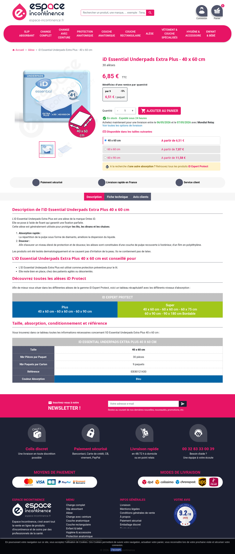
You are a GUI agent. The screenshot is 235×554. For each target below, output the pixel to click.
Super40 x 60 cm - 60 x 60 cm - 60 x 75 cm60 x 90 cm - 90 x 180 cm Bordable (170, 309)
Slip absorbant (74, 509)
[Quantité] (125, 111)
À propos (125, 516)
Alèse (69, 512)
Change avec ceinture (78, 516)
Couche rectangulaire (78, 524)
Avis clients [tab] (140, 197)
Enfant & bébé (74, 528)
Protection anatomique (79, 536)
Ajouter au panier (159, 110)
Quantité (107, 110)
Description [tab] (94, 197)
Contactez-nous (129, 528)
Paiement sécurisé (130, 520)
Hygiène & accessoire (78, 532)
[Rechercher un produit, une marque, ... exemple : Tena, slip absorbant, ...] (117, 13)
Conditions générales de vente (137, 512)
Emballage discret (130, 524)
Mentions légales (130, 509)
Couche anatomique (77, 520)
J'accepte (116, 549)
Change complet (75, 505)
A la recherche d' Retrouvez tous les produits (157, 166)
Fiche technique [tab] (117, 197)
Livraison (125, 505)
